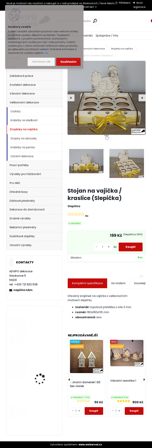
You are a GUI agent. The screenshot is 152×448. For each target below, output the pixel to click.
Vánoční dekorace (22, 93)
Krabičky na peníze (22, 147)
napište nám (22, 290)
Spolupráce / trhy (107, 35)
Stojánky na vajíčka (24, 129)
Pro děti (15, 183)
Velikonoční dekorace (24, 102)
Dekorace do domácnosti (27, 209)
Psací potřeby (19, 165)
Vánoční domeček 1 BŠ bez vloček (85, 384)
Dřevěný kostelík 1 (40, 321)
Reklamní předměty (23, 227)
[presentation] (71, 97)
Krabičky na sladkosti (24, 120)
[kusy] (103, 247)
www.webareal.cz (90, 444)
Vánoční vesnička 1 (123, 381)
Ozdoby (15, 111)
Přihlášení (124, 3)
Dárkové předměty (22, 201)
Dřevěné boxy (19, 192)
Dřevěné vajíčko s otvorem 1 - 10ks (40, 371)
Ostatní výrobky (21, 245)
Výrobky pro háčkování (25, 174)
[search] (95, 21)
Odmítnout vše (41, 61)
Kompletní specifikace (87, 283)
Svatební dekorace (23, 85)
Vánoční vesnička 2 (41, 407)
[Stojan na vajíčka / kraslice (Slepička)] (107, 98)
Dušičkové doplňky (22, 236)
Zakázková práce (21, 76)
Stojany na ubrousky (23, 138)
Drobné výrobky (20, 218)
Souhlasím (68, 62)
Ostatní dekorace (22, 156)
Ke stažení (118, 283)
